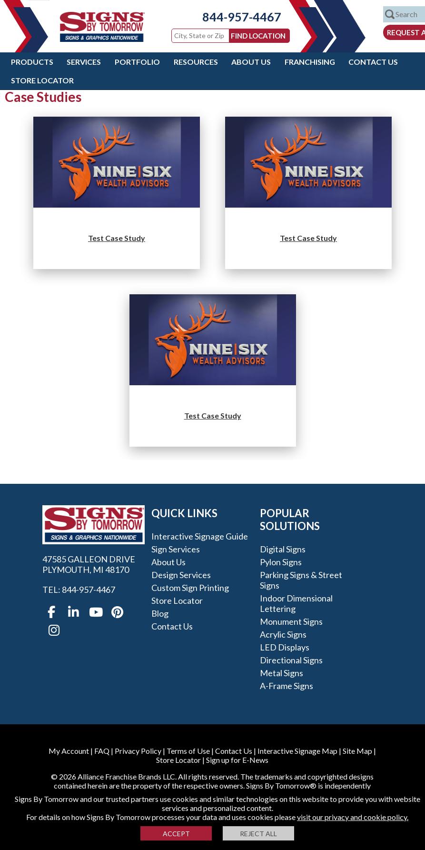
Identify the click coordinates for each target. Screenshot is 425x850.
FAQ (101, 750)
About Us (251, 61)
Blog (159, 613)
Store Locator (42, 80)
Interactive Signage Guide (199, 536)
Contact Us (373, 61)
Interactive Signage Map (297, 750)
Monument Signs (291, 621)
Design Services (181, 575)
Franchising (310, 61)
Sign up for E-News (237, 759)
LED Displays (284, 647)
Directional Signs (291, 660)
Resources (196, 61)
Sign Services (175, 549)
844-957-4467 (234, 17)
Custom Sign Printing (190, 587)
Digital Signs (283, 549)
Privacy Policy (138, 750)
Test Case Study (116, 237)
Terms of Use (188, 750)
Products (32, 61)
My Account (69, 750)
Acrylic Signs (283, 634)
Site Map (357, 750)
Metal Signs (281, 673)
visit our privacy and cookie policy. (352, 816)
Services (84, 61)
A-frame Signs (286, 685)
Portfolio (137, 61)
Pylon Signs (281, 562)
